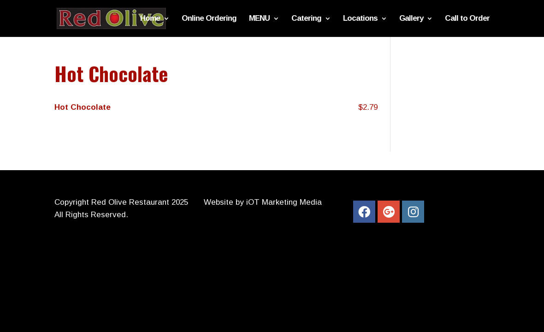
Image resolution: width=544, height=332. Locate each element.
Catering (306, 19)
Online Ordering (209, 19)
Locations (360, 19)
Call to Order (467, 19)
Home (150, 19)
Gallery (411, 19)
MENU (259, 19)
